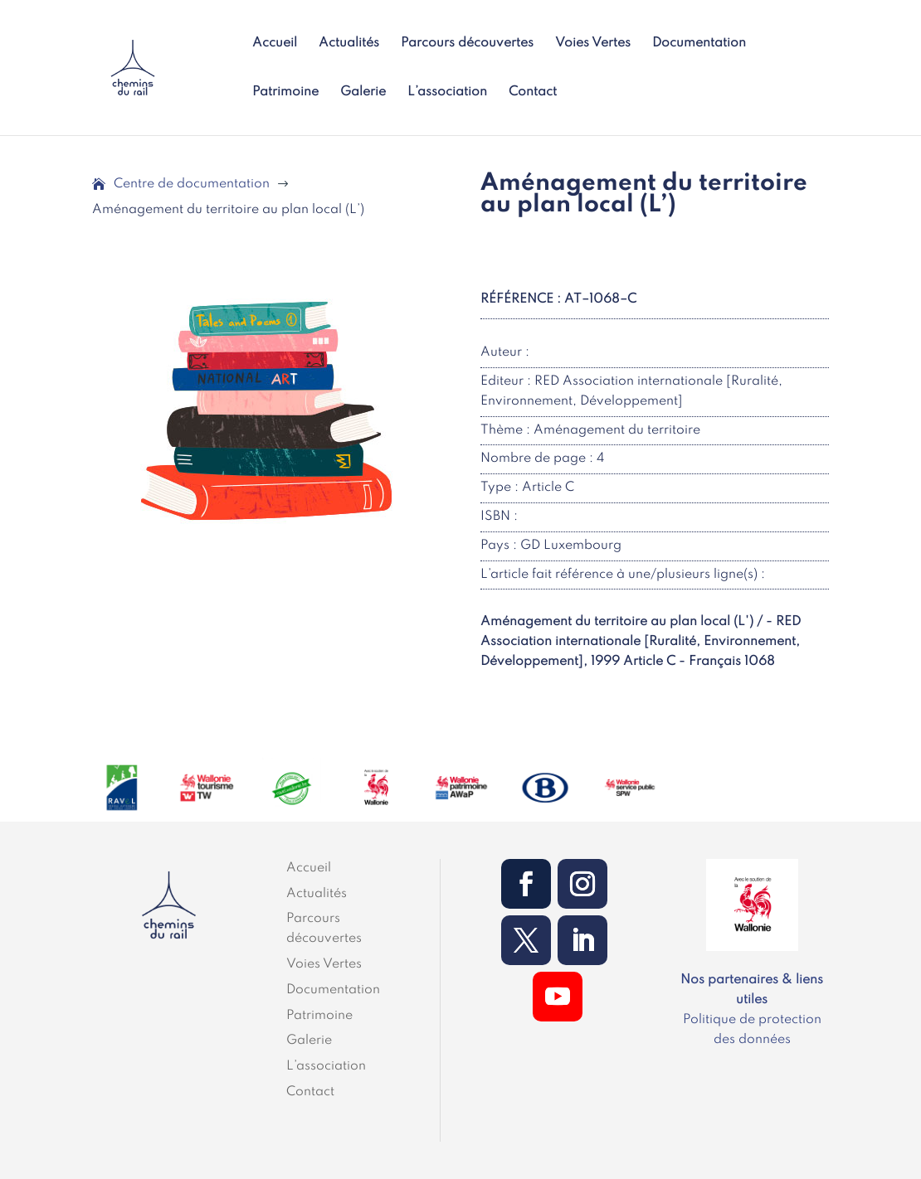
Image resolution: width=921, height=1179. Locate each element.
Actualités (349, 43)
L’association (447, 92)
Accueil (274, 43)
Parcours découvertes (467, 43)
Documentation (699, 43)
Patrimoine (285, 92)
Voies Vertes (593, 43)
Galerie (363, 92)
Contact (533, 92)
